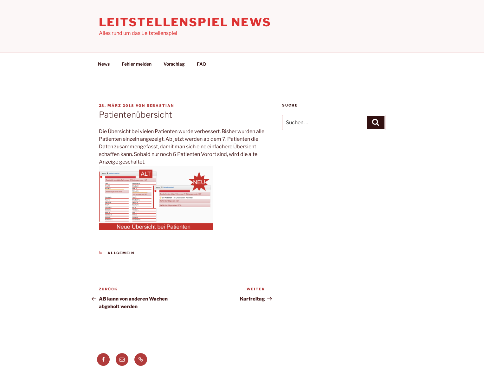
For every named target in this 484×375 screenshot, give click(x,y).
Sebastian (160, 105)
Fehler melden (137, 64)
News (104, 64)
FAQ (201, 64)
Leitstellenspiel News (185, 22)
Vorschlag (174, 64)
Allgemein (120, 253)
